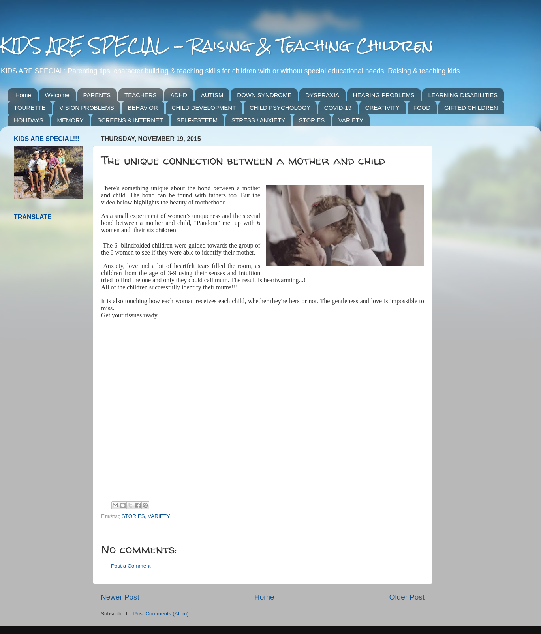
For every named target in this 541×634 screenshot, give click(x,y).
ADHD (178, 95)
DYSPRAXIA (322, 95)
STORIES (312, 120)
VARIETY (350, 120)
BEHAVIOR (143, 107)
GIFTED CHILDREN (471, 107)
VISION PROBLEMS (86, 107)
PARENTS (97, 95)
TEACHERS (140, 95)
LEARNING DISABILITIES (463, 95)
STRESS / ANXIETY (258, 120)
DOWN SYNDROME (264, 95)
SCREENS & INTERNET (130, 120)
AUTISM (212, 95)
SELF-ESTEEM (197, 120)
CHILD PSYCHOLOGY (280, 107)
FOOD (421, 107)
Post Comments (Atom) (161, 614)
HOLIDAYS (28, 120)
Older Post (407, 597)
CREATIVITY (382, 107)
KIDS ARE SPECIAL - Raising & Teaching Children (216, 45)
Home (23, 95)
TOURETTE (30, 107)
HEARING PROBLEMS (384, 95)
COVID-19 (337, 107)
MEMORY (70, 120)
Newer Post (120, 597)
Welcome (57, 95)
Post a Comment (131, 566)
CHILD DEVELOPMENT (204, 107)
